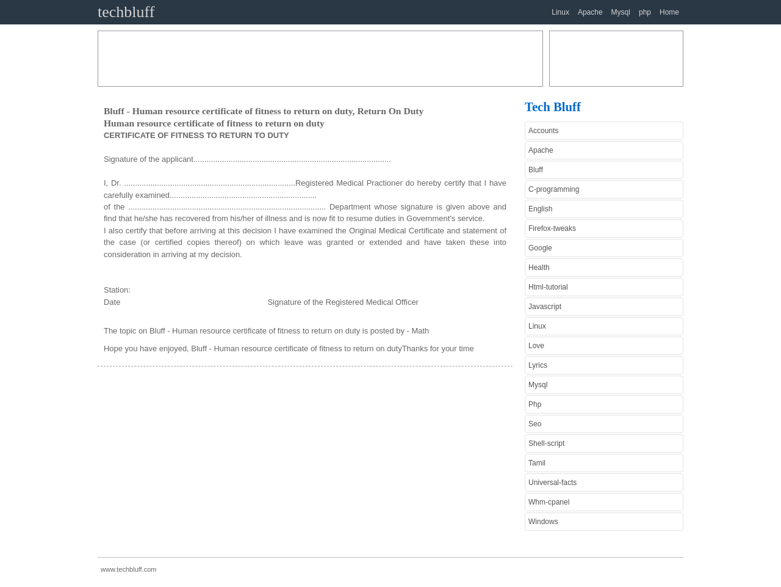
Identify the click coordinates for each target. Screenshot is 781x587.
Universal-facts (552, 482)
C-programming (553, 189)
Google (540, 248)
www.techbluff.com (129, 569)
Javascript (544, 306)
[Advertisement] (320, 58)
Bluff (535, 170)
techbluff (126, 12)
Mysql (620, 12)
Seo (534, 424)
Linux (560, 12)
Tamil (536, 463)
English (540, 209)
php (645, 12)
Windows (543, 521)
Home (669, 12)
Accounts (543, 130)
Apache (590, 12)
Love (536, 345)
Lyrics (537, 365)
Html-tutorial (548, 287)
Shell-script (546, 443)
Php (534, 404)
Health (539, 267)
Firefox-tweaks (552, 228)
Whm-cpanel (548, 502)
